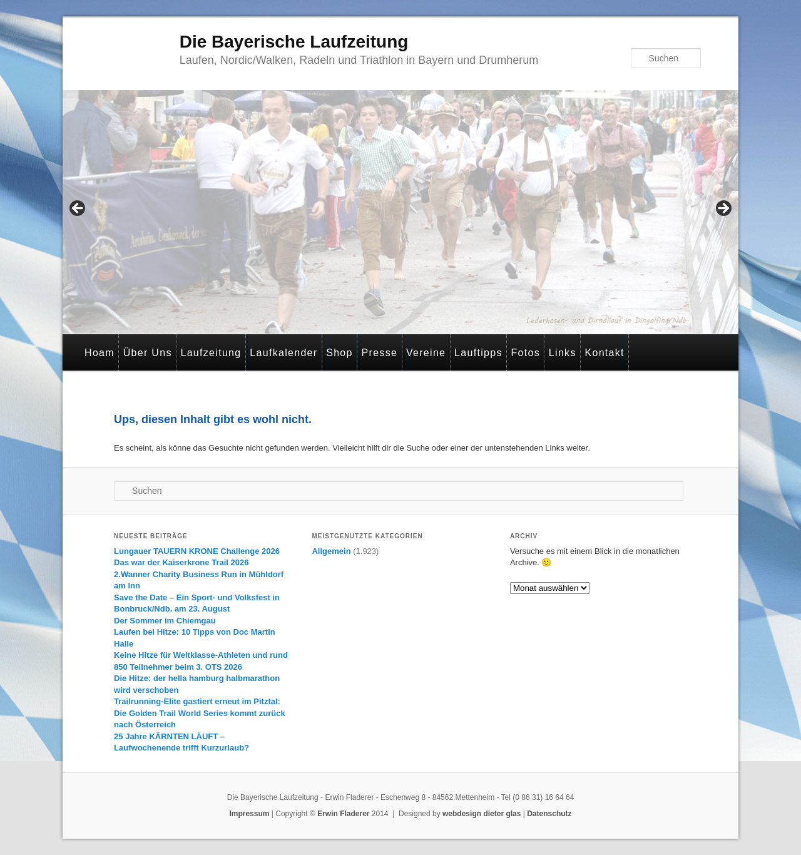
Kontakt (604, 352)
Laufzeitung (210, 352)
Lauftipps (478, 352)
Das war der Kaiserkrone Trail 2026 (181, 562)
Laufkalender (283, 352)
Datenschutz (549, 813)
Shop (339, 352)
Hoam (99, 352)
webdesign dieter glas (481, 813)
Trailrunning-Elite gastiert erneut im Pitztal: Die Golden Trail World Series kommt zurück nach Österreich (199, 713)
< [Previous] (78, 209)
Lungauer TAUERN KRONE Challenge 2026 (197, 551)
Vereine (426, 352)
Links (562, 352)
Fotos (526, 352)
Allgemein (331, 551)
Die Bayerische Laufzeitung (294, 41)
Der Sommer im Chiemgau (165, 620)
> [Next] (722, 209)
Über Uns (147, 352)
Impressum (249, 813)
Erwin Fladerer (343, 813)
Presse (380, 352)
